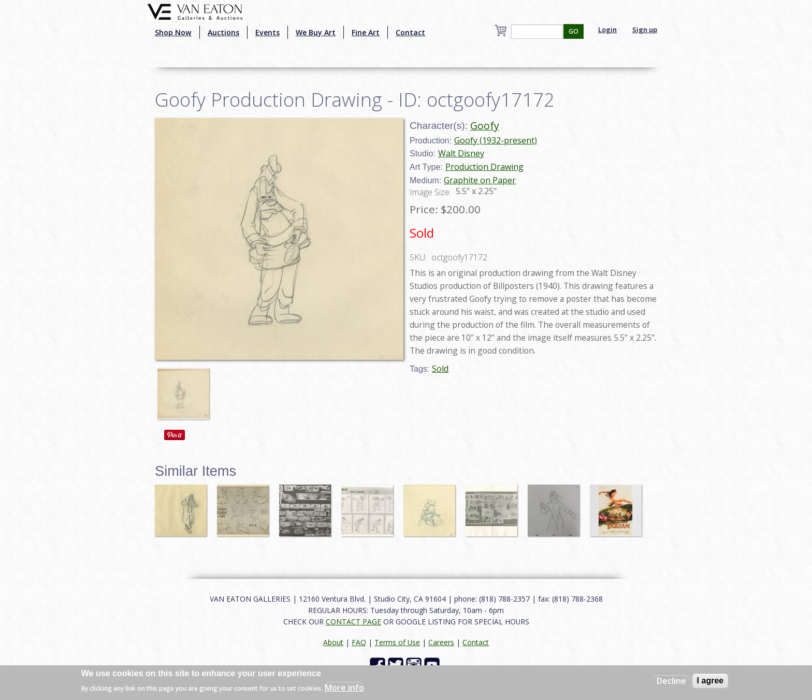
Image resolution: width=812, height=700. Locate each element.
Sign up (644, 29)
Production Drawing (484, 166)
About (333, 642)
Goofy (484, 126)
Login (607, 29)
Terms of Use (397, 642)
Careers (441, 642)
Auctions (223, 32)
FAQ (359, 642)
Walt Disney (461, 153)
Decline (671, 681)
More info (344, 687)
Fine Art (366, 32)
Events (267, 32)
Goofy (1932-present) (495, 140)
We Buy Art (316, 32)
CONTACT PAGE (353, 621)
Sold (440, 368)
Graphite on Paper (480, 180)
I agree (710, 680)
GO (573, 31)
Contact (410, 32)
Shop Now (173, 32)
